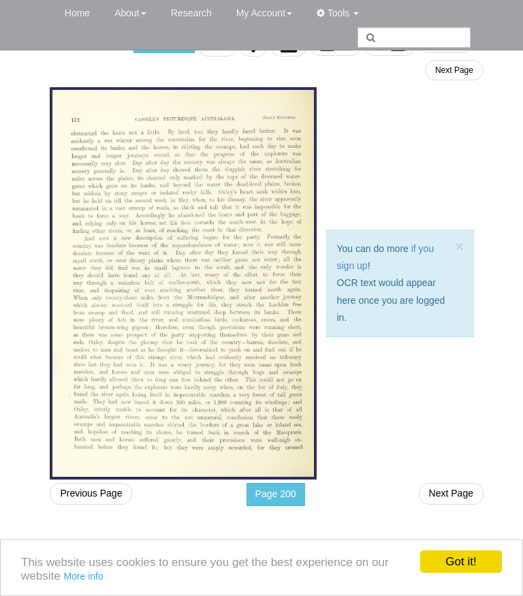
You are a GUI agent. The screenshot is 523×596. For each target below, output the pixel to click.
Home (77, 12)
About (130, 12)
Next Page (454, 70)
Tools (338, 12)
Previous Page (91, 493)
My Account (264, 12)
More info (83, 576)
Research (191, 12)
